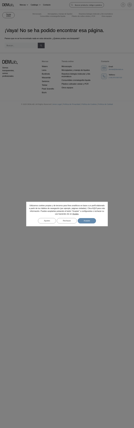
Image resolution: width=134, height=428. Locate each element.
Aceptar (87, 221)
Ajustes (75, 214)
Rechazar (67, 221)
